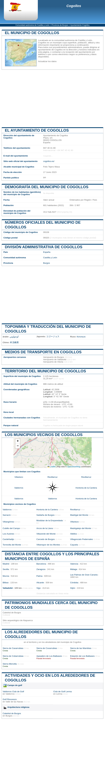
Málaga (73, 569)
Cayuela (74, 545)
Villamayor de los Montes (48, 545)
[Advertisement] (52, 98)
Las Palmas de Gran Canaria (84, 575)
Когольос (81, 336)
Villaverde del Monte (46, 534)
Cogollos (73, 6)
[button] (17, 441)
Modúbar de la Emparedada (49, 520)
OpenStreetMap (73, 467)
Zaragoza (40, 569)
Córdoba (74, 582)
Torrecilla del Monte (12, 545)
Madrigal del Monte (79, 515)
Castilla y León (50, 257)
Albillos (73, 534)
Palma (39, 576)
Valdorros (18, 488)
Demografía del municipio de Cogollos (46, 187)
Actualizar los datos (47, 61)
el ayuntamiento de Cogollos (37, 130)
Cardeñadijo (8, 539)
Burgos (46, 263)
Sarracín (7, 515)
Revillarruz (53, 477)
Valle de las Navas (14, 702)
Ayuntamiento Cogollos (80, 25)
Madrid (6, 564)
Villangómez (8, 522)
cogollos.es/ (48, 161)
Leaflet (51, 467)
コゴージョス (52, 336)
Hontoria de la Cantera (86, 488)
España (46, 252)
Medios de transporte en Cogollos (43, 352)
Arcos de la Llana (44, 528)
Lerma (59, 694)
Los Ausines (8, 534)
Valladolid (7, 588)
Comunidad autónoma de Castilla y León (32, 25)
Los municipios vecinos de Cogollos (43, 435)
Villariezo (19, 477)
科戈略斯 (14, 342)
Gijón (72, 588)
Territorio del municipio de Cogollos (45, 371)
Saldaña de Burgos (45, 515)
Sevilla (6, 569)
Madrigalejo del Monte (80, 528)
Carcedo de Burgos (45, 539)
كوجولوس (14, 336)
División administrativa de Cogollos (43, 247)
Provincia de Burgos (59, 25)
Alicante (40, 582)
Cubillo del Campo (11, 528)
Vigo (38, 588)
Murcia (6, 576)
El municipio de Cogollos (32, 33)
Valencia (74, 564)
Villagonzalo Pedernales (81, 539)
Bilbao (6, 582)
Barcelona (41, 564)
